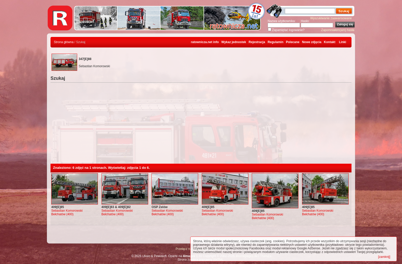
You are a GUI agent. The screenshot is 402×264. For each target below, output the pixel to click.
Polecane (292, 42)
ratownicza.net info (205, 42)
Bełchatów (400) (62, 214)
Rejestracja (257, 42)
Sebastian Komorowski (67, 210)
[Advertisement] (201, 125)
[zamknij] (384, 257)
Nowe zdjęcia (311, 42)
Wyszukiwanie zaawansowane (331, 18)
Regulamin (275, 42)
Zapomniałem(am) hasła (337, 30)
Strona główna (64, 42)
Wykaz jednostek (233, 42)
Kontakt (329, 42)
